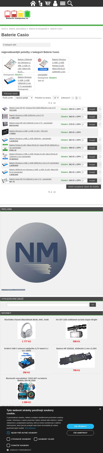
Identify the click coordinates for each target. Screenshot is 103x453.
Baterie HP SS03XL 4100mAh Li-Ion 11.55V (76, 348)
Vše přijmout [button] (80, 426)
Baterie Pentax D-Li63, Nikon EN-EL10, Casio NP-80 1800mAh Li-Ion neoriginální (34, 146)
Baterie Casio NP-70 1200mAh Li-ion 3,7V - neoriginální (30, 179)
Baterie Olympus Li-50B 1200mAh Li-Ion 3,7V (26, 115)
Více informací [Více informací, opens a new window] (30, 428)
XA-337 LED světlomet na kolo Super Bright (76, 320)
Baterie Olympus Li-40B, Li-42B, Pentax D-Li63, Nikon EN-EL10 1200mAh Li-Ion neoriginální (33, 155)
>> (54, 103)
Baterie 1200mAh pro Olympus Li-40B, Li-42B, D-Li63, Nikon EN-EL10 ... (25, 66)
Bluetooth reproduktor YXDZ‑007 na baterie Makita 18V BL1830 (26, 379)
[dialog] (51, 429)
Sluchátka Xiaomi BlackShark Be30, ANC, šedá (26, 320)
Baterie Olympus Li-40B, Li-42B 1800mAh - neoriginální (30, 139)
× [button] (100, 409)
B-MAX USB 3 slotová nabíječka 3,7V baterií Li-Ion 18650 (26, 349)
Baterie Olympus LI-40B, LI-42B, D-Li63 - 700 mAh (28, 131)
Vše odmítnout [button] (80, 433)
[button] (35, 450)
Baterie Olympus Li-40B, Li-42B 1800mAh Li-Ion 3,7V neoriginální (34, 163)
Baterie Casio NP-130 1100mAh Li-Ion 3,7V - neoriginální (31, 123)
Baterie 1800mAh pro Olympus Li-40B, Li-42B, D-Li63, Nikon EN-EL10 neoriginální (33, 171)
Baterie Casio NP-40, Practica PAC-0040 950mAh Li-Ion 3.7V (32, 108)
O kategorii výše (9, 45)
